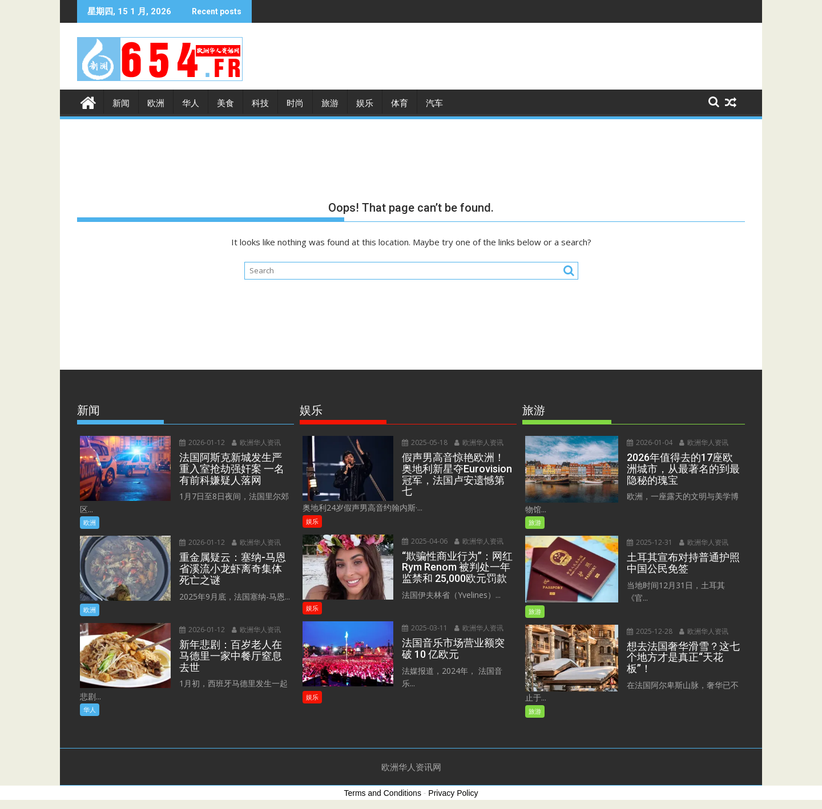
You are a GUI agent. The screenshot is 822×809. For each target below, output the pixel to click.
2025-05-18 (425, 442)
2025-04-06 (425, 541)
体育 (399, 103)
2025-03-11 (425, 628)
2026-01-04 (649, 442)
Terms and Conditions (382, 793)
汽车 (434, 103)
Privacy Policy (453, 793)
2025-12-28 (649, 631)
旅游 (330, 103)
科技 (260, 103)
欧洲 (155, 103)
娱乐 (364, 103)
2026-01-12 (202, 442)
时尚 (295, 103)
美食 (225, 103)
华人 (190, 103)
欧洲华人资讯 (256, 442)
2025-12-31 (649, 542)
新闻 (121, 103)
